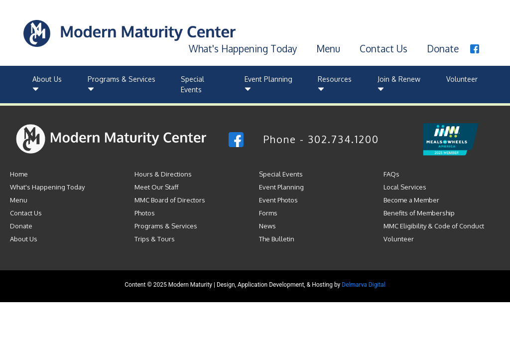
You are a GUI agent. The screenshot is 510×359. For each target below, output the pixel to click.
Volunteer (462, 79)
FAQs (391, 174)
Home (19, 174)
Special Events (192, 84)
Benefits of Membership (419, 213)
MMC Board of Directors (169, 200)
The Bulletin (276, 239)
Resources (335, 84)
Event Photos (278, 200)
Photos (144, 213)
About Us (47, 84)
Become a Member (411, 200)
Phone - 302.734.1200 (321, 139)
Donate (443, 48)
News (267, 226)
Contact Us (383, 48)
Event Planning (268, 84)
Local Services (404, 187)
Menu (328, 48)
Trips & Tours (154, 239)
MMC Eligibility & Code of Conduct (433, 226)
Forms (268, 213)
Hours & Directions (163, 174)
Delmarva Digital (363, 284)
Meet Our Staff (156, 187)
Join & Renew (399, 84)
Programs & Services (121, 84)
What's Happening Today (243, 48)
